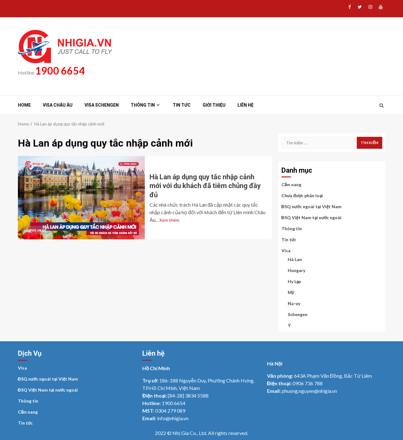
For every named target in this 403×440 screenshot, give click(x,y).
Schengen (298, 314)
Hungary (296, 270)
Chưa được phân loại (302, 195)
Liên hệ (245, 105)
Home (24, 105)
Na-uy (294, 303)
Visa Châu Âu (58, 105)
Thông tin (143, 105)
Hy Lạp (294, 281)
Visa (286, 250)
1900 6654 (60, 70)
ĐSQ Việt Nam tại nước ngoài (311, 217)
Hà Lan (295, 259)
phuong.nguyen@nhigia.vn (309, 391)
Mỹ (291, 292)
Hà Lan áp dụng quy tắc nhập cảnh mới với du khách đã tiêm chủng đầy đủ (81, 197)
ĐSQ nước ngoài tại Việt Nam (311, 206)
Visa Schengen (101, 105)
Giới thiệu (214, 105)
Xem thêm (169, 220)
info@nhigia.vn (172, 418)
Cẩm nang (291, 184)
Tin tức (182, 105)
